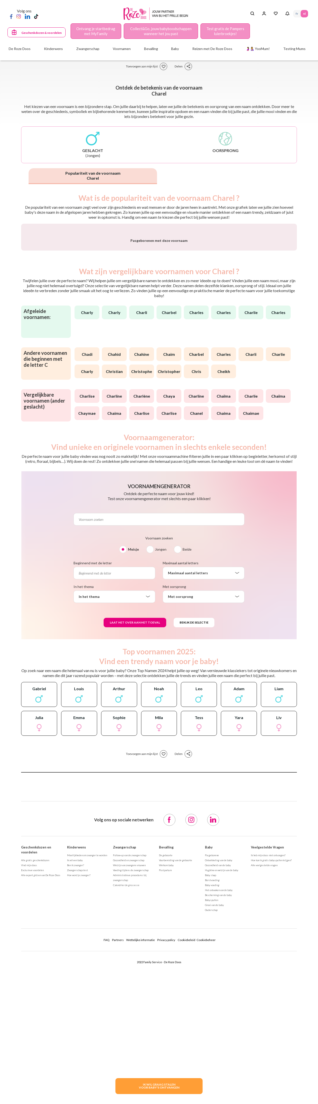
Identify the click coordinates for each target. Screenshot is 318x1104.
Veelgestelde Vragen (267, 978)
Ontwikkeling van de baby (218, 990)
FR (297, 13)
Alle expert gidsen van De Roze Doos (40, 1005)
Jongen (160, 680)
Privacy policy (166, 1070)
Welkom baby (166, 995)
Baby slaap (210, 1005)
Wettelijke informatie (140, 1070)
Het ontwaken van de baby (219, 1020)
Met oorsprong (174, 717)
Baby (209, 978)
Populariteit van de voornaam (92, 175)
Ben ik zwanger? (75, 995)
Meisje (133, 680)
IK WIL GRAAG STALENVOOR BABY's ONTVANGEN (159, 1086)
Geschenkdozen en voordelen (36, 980)
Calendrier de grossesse (126, 1015)
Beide (187, 680)
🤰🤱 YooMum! (258, 49)
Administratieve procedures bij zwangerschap (130, 1008)
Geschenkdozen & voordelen (41, 33)
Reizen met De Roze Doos (212, 49)
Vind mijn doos (29, 995)
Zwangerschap (124, 978)
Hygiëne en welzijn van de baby (221, 1000)
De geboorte (165, 985)
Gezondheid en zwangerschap (128, 990)
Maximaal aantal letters (181, 693)
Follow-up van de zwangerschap (129, 985)
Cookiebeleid (186, 1070)
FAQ (107, 1070)
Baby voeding (212, 1015)
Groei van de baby (214, 1035)
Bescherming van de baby (218, 1025)
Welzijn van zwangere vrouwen (129, 995)
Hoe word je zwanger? (78, 1005)
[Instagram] (18, 16)
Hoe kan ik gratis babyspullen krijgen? (271, 990)
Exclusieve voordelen (32, 1000)
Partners (118, 1070)
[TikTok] (36, 16)
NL (304, 13)
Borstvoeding (212, 1010)
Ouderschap (211, 1040)
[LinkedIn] (27, 16)
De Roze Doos (20, 49)
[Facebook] (11, 16)
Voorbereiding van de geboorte (175, 990)
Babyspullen (211, 1030)
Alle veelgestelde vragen (264, 995)
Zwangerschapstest (77, 1000)
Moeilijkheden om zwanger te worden (87, 985)
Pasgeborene (212, 985)
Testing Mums (294, 49)
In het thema (84, 717)
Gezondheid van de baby (218, 995)
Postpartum (165, 1000)
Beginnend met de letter (93, 693)
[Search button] (252, 13)
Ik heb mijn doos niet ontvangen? (268, 985)
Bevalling (166, 978)
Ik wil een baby (75, 990)
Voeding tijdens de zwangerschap (131, 1000)
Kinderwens (76, 978)
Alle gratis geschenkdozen (35, 990)
